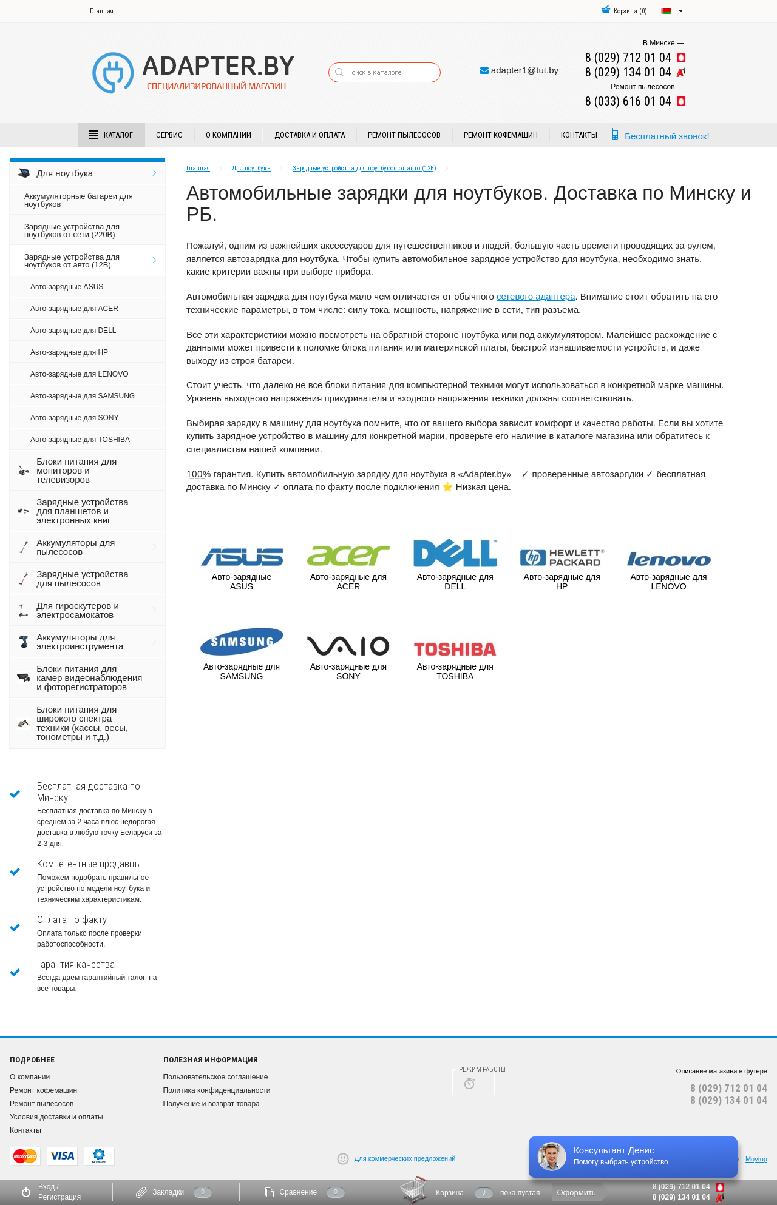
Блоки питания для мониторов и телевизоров (76, 470)
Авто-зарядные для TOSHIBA (80, 439)
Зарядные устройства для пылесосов (82, 578)
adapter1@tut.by (524, 70)
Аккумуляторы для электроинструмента (79, 641)
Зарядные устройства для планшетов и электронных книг (82, 511)
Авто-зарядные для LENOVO (79, 374)
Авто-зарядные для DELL (73, 330)
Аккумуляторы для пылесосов (75, 547)
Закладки (168, 1192)
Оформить (576, 1192)
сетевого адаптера (536, 296)
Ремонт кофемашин (501, 134)
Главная (102, 11)
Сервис (169, 134)
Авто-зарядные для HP (69, 352)
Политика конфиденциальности (217, 1090)
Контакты (579, 134)
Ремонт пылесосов (404, 134)
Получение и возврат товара (211, 1103)
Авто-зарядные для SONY (74, 418)
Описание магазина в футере (721, 1071)
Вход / (48, 1187)
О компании (228, 134)
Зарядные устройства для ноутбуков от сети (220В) (72, 230)
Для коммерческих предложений (405, 1158)
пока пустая (520, 1193)
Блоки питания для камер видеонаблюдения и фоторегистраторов (89, 677)
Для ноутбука (64, 173)
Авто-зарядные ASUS (66, 287)
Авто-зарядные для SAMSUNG (82, 396)
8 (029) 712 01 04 (728, 1088)
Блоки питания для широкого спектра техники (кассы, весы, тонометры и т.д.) (82, 723)
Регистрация (59, 1197)
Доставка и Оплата (309, 134)
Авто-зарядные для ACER (74, 308)
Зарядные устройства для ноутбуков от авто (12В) (72, 260)
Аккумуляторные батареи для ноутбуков (78, 200)
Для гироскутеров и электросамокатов (77, 610)
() (624, 11)
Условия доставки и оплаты (56, 1117)
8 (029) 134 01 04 (728, 1100)
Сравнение (298, 1192)
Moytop (756, 1159)
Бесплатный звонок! (667, 136)
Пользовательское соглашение (215, 1077)
